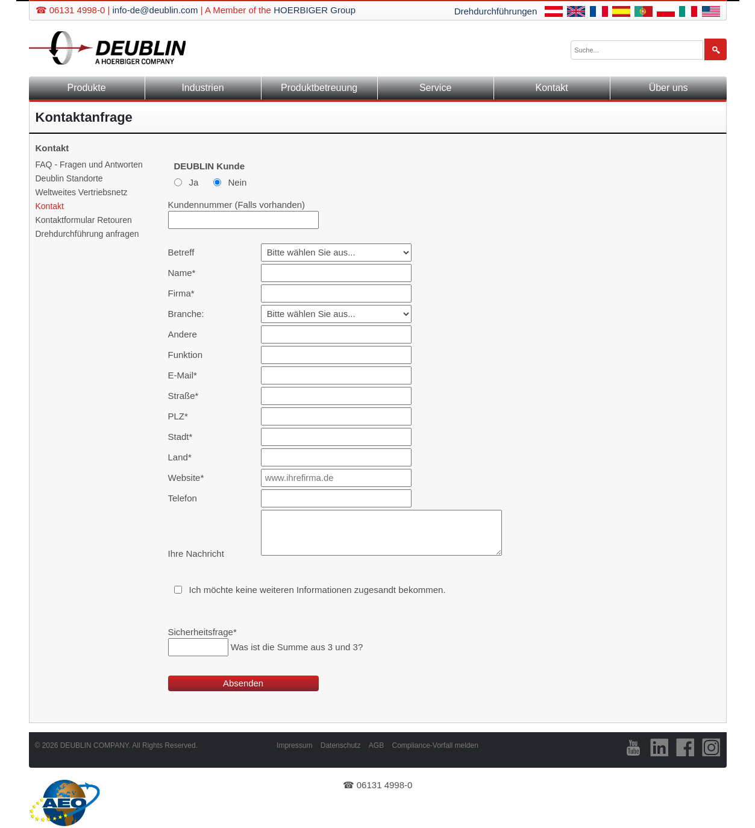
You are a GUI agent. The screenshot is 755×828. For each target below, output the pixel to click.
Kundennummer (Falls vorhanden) (236, 204)
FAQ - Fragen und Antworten (89, 164)
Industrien (202, 88)
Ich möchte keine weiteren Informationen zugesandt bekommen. (317, 590)
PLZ (187, 416)
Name (187, 273)
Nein (237, 182)
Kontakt (552, 88)
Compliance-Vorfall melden (435, 745)
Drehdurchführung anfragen (87, 234)
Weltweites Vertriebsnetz (82, 192)
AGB (376, 745)
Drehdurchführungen (495, 11)
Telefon (182, 498)
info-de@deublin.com (155, 10)
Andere (182, 334)
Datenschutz (341, 745)
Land (187, 457)
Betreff (181, 252)
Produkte (86, 88)
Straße (187, 395)
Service (435, 88)
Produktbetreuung (319, 88)
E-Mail (187, 375)
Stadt (187, 436)
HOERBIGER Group (315, 10)
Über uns (668, 88)
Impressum (294, 745)
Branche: (186, 314)
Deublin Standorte (69, 178)
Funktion (185, 355)
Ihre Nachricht (196, 553)
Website (187, 477)
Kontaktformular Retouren (84, 220)
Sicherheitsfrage (202, 632)
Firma (187, 293)
